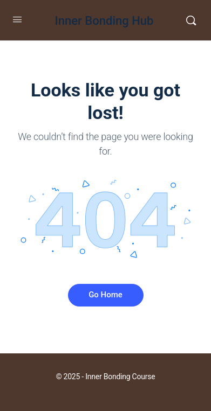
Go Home (105, 294)
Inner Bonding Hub (104, 20)
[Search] (191, 20)
